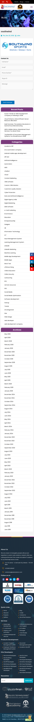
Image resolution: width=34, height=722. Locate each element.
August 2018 (8, 522)
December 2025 (9, 352)
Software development (11, 299)
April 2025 (7, 380)
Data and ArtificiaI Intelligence (13, 196)
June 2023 (7, 458)
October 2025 (8, 359)
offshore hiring (9, 267)
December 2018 (9, 515)
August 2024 (8, 409)
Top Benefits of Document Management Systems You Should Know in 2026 (17, 135)
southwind (6, 31)
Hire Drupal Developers (26, 659)
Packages (22, 630)
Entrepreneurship (9, 221)
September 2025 (9, 362)
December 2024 (9, 394)
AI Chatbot (22, 628)
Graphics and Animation (7, 631)
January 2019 (8, 512)
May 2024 (7, 419)
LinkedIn (6, 246)
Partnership (23, 635)
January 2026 (8, 348)
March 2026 (8, 341)
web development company (13, 324)
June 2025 (7, 373)
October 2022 (8, 487)
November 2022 (9, 483)
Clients (16, 2)
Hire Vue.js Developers (25, 664)
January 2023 (8, 476)
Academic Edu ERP (25, 647)
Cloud (6, 175)
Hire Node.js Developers (10, 664)
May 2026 (7, 334)
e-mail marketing (10, 210)
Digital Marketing (9, 203)
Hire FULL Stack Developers (23, 656)
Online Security (9, 274)
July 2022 (7, 498)
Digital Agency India (10, 199)
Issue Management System (13, 239)
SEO (5, 288)
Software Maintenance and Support (26, 625)
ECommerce (8, 214)
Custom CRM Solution (11, 185)
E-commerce (7, 628)
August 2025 (8, 366)
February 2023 (8, 473)
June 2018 (7, 529)
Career (27, 2)
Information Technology (12, 231)
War (5, 313)
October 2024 (8, 401)
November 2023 (9, 441)
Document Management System (26, 644)
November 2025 (9, 355)
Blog (21, 610)
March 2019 (8, 508)
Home (5, 610)
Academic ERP (8, 146)
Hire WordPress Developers (8, 658)
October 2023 (8, 444)
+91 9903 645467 (9, 568)
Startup (6, 303)
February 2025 (8, 387)
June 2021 (7, 501)
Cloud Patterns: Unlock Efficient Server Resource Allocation (16, 119)
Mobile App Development (12, 256)
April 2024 (7, 423)
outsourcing (8, 278)
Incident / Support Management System (10, 644)
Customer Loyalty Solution (12, 189)
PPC (5, 281)
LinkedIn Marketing (10, 249)
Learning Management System (14, 242)
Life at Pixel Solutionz (25, 617)
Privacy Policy (6, 717)
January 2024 (8, 433)
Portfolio (6, 617)
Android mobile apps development (15, 153)
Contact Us (23, 615)
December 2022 (9, 480)
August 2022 (8, 494)
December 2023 (9, 437)
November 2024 (9, 398)
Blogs (21, 2)
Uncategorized (9, 310)
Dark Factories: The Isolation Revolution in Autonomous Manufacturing (17, 125)
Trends (6, 306)
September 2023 (9, 448)
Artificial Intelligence (10, 160)
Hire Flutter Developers (25, 672)
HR (5, 228)
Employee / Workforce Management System (10, 648)
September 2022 (9, 490)
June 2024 (7, 416)
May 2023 (7, 462)
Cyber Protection (9, 192)
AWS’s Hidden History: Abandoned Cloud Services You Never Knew (17, 130)
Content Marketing (10, 178)
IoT (5, 235)
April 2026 (7, 337)
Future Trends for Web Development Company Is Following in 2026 (16, 114)
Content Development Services (10, 635)
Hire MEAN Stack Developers (8, 669)
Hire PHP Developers (9, 662)
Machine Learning (10, 253)
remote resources (10, 285)
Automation (8, 164)
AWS (5, 167)
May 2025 (7, 377)
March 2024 (8, 426)
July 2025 (7, 369)
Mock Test (7, 264)
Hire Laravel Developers (10, 655)
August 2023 (8, 451)
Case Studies (23, 633)
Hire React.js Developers (10, 666)
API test (6, 157)
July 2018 (7, 526)
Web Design (8, 317)
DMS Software (8, 207)
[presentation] (12, 95)
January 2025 (8, 391)
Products (6, 615)
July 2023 (7, 455)
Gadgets (7, 224)
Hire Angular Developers (26, 666)
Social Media (8, 292)
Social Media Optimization (12, 295)
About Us (6, 613)
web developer (9, 320)
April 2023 (7, 465)
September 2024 (9, 405)
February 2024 (9, 430)
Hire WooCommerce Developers (25, 669)
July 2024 (7, 412)
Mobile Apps (8, 260)
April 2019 (7, 505)
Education (7, 217)
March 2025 (8, 384)
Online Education (9, 271)
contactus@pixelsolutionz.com (13, 572)
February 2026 (8, 345)
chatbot (7, 171)
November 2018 (9, 519)
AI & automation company (12, 150)
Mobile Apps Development (7, 625)
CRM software (8, 182)
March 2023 (8, 469)
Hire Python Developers (26, 662)
